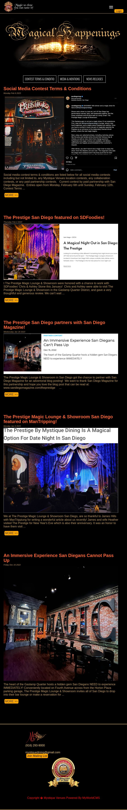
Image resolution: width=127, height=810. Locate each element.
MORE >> (11, 195)
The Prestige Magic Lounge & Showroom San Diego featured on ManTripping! (58, 419)
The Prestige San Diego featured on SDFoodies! (54, 217)
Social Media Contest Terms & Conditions (47, 88)
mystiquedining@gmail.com (42, 752)
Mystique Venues (54, 797)
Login (119, 11)
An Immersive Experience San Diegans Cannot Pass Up (59, 558)
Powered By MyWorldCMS (83, 797)
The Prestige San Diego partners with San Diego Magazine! (54, 325)
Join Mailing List (37, 755)
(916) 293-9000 (35, 745)
